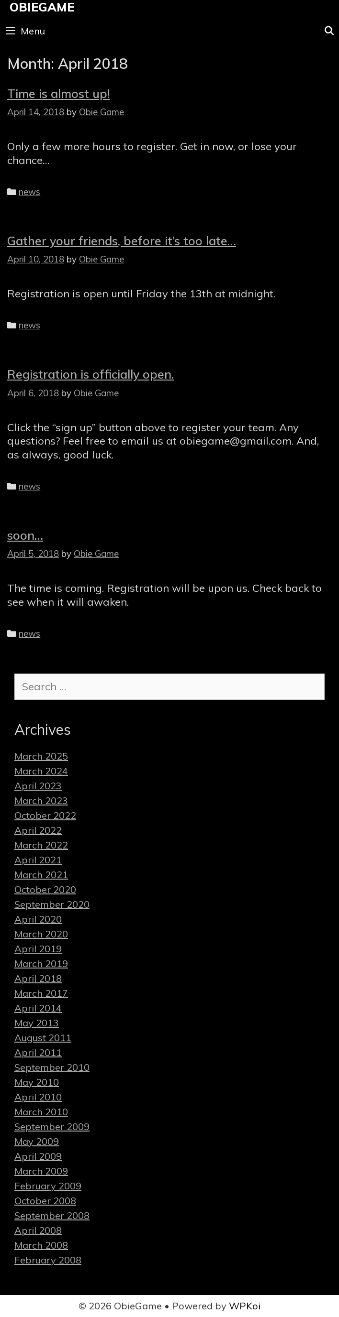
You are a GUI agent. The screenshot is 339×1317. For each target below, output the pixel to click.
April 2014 (38, 1008)
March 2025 (41, 756)
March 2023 (41, 800)
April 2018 (38, 978)
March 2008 (41, 1245)
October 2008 (45, 1201)
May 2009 (36, 1141)
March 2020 (41, 934)
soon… (25, 535)
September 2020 (52, 904)
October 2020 (45, 889)
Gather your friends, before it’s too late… (121, 240)
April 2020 (38, 919)
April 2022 (38, 830)
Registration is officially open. (90, 374)
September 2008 (52, 1215)
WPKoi (244, 1306)
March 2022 (41, 845)
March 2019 (41, 963)
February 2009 (47, 1186)
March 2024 (41, 771)
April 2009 (38, 1156)
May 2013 (36, 1023)
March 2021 (41, 875)
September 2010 (52, 1067)
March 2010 (41, 1112)
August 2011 (42, 1038)
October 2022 (45, 815)
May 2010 (36, 1082)
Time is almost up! (58, 93)
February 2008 (47, 1260)
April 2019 (38, 949)
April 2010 (38, 1097)
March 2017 (41, 993)
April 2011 (38, 1052)
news (29, 191)
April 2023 (38, 786)
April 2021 (38, 860)
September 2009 (52, 1126)
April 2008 (38, 1230)
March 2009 (41, 1171)
